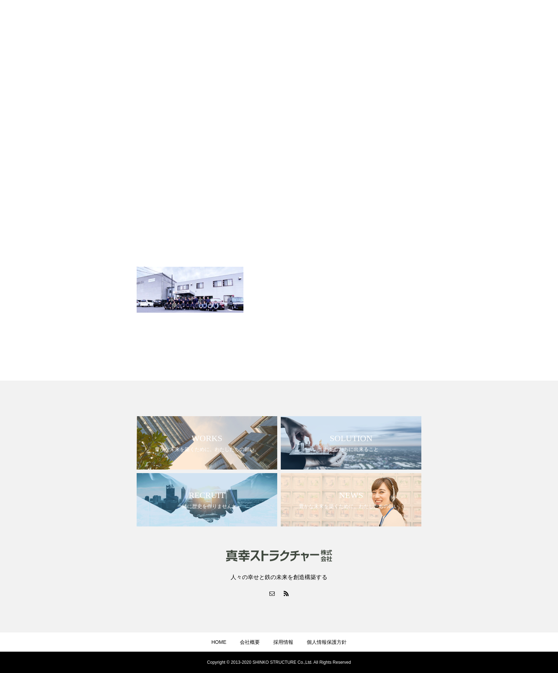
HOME (218, 642)
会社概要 (250, 642)
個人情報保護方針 (327, 642)
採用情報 (283, 642)
